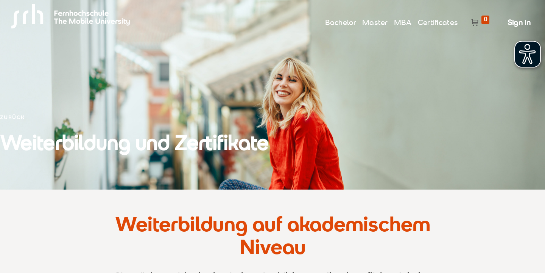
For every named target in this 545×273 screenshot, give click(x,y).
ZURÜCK (12, 118)
